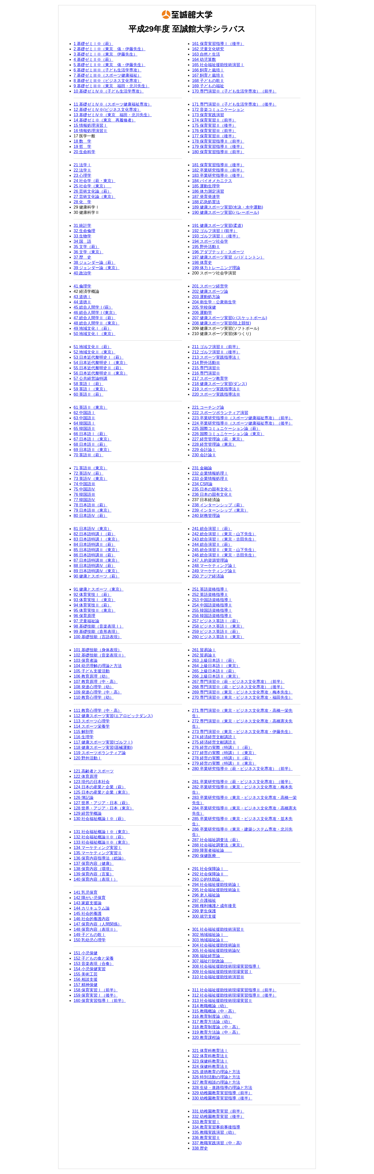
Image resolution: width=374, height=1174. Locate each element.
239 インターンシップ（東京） (220, 510)
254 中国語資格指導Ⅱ (212, 605)
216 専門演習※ (206, 373)
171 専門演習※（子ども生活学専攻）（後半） (234, 104)
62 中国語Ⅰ (84, 413)
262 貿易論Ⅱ (204, 655)
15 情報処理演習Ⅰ (90, 125)
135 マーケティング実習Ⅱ (98, 853)
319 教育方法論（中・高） (216, 1032)
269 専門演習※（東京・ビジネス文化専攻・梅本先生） (242, 692)
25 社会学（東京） (92, 186)
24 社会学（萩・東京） (94, 181)
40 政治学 (82, 273)
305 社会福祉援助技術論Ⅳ (216, 950)
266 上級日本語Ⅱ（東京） (216, 676)
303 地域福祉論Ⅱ (210, 940)
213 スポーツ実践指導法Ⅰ (216, 357)
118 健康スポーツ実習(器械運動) (103, 747)
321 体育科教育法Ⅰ (210, 1050)
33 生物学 (82, 236)
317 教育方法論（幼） (212, 1022)
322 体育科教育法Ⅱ (210, 1056)
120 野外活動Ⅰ (88, 758)
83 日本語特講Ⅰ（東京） (96, 539)
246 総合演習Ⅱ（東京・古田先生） (224, 555)
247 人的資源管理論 (210, 560)
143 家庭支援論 (88, 903)
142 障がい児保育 (90, 898)
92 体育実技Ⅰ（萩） (92, 594)
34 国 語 (82, 241)
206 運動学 (202, 312)
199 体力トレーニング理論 (216, 268)
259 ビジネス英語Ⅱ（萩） (216, 631)
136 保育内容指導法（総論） (100, 858)
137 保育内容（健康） (94, 863)
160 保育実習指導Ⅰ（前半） (100, 1000)
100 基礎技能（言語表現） (98, 637)
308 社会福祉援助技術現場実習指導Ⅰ (226, 966)
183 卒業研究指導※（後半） (218, 175)
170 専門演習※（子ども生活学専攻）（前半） (234, 91)
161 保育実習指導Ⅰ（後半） (218, 44)
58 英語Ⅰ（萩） (88, 384)
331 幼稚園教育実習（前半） (218, 1111)
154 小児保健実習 (90, 969)
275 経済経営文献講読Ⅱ (214, 742)
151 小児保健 (86, 953)
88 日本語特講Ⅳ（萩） (94, 565)
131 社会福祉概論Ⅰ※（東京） (102, 832)
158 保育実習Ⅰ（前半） (96, 990)
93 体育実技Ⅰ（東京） (94, 600)
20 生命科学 (84, 152)
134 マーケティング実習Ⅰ (98, 847)
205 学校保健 (204, 307)
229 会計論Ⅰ (204, 450)
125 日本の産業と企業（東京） (102, 792)
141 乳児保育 (86, 892)
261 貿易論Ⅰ (204, 650)
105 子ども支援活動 (92, 671)
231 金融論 (202, 468)
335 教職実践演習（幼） (214, 1132)
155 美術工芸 (86, 974)
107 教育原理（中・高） (96, 681)
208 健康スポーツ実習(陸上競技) (221, 323)
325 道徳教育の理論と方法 (216, 1072)
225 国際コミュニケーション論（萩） (226, 428)
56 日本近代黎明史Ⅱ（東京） (101, 373)
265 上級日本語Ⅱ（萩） (214, 671)
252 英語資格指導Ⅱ (210, 594)
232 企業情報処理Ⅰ (210, 473)
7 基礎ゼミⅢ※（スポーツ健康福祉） (107, 75)
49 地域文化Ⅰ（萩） (92, 328)
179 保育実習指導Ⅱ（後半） (218, 146)
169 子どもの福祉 (208, 86)
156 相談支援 (86, 979)
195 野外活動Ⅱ (206, 247)
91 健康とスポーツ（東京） (98, 589)
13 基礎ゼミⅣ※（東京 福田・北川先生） (113, 115)
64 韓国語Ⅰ (84, 423)
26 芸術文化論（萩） (92, 191)
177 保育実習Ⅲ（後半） (214, 136)
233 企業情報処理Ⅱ (210, 478)
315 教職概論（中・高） (214, 1011)
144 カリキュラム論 (92, 908)
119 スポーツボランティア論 (100, 753)
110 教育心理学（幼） (94, 697)
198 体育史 (202, 262)
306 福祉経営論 (208, 956)
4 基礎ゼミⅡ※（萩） (93, 59)
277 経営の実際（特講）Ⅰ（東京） (224, 753)
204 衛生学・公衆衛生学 (214, 302)
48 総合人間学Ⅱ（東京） (96, 323)
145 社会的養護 (88, 913)
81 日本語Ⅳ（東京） (92, 529)
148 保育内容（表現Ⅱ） (96, 929)
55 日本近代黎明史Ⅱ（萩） (98, 368)
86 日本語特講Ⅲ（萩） (94, 555)
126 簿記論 (84, 797)
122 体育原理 (86, 776)
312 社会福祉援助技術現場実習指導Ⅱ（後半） (234, 995)
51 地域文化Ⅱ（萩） (92, 347)
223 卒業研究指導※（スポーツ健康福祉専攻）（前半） (242, 418)
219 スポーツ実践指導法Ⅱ (216, 389)
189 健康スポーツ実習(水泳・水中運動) (227, 207)
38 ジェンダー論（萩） (94, 262)
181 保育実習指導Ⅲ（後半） (218, 165)
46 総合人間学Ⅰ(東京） (95, 312)
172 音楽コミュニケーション (218, 109)
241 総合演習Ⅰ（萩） (212, 529)
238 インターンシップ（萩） (218, 505)
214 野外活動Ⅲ (206, 362)
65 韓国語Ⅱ (84, 428)
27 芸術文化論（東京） (94, 196)
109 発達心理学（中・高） (98, 692)
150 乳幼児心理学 (90, 940)
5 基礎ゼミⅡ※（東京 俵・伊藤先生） (109, 65)
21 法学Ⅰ (82, 165)
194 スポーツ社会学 (210, 241)
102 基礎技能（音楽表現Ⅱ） (100, 655)
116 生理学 (84, 737)
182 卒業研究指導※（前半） (218, 170)
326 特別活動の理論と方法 (216, 1077)
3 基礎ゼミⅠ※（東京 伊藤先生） (105, 54)
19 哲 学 (82, 146)
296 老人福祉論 (206, 895)
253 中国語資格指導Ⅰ (212, 600)
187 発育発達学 (206, 196)
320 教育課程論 (206, 1037)
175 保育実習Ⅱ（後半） (214, 125)
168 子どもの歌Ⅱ (208, 80)
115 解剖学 (84, 732)
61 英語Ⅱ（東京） (90, 407)
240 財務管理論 (206, 515)
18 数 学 (82, 141)
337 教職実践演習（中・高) (216, 1143)
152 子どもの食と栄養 (94, 958)
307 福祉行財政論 (212, 961)
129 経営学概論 (88, 813)
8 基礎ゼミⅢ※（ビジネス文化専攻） (107, 80)
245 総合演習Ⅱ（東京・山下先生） (224, 550)
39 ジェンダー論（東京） (96, 268)
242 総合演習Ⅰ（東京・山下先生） (224, 534)
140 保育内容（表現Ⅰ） (96, 879)
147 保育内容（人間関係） (98, 924)
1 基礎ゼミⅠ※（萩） (93, 44)
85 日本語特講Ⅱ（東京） (96, 550)
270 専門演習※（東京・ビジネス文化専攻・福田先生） (242, 697)
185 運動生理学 (206, 186)
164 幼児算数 (204, 59)
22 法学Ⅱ (82, 170)
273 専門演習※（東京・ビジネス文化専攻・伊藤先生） (242, 732)
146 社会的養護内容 (92, 919)
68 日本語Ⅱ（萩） (90, 444)
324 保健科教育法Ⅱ (210, 1066)
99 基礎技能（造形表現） (96, 631)
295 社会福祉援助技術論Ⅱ (216, 890)
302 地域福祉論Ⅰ (210, 935)
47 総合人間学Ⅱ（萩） (94, 318)
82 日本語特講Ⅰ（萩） (94, 534)
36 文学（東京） (88, 252)
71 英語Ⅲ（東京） (90, 468)
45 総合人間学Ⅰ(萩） (93, 307)
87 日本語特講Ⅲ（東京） (96, 560)
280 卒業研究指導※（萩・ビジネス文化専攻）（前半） (242, 768)
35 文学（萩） (86, 247)
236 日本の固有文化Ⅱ (212, 494)
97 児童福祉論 (86, 621)
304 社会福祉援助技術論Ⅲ (216, 945)
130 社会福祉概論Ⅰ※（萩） (100, 819)
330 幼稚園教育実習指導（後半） (222, 1098)
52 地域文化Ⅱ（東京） (94, 352)
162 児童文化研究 (208, 49)
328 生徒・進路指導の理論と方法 (222, 1087)
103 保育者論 (86, 660)
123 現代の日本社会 (92, 782)
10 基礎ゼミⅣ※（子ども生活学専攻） (109, 91)
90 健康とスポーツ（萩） (96, 576)
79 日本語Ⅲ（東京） (92, 510)
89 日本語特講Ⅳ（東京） (96, 571)
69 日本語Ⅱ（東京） (92, 450)
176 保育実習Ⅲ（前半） (214, 131)
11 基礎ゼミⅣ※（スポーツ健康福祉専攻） (113, 104)
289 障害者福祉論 (212, 850)
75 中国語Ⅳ (84, 489)
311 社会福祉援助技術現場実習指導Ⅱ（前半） (234, 990)
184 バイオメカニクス (212, 181)
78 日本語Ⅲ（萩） (90, 505)
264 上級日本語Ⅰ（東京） (216, 666)
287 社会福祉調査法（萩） (216, 840)
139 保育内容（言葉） (94, 874)
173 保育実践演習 (208, 115)
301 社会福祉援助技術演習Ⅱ (218, 929)
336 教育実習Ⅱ (206, 1138)
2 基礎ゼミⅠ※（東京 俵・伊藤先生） (109, 49)
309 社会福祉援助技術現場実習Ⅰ (222, 971)
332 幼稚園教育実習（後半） (218, 1116)
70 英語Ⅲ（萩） (88, 455)
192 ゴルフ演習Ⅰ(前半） (214, 231)
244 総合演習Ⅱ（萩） (212, 544)
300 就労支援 (204, 916)
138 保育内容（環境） (94, 869)
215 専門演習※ (206, 368)
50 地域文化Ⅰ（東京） (94, 334)
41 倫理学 (82, 286)
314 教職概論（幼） (210, 1006)
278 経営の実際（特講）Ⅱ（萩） (222, 758)
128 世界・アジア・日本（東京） (104, 808)
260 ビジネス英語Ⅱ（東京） (218, 637)
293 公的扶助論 (208, 879)
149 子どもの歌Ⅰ (90, 935)
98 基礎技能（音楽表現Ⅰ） (98, 626)
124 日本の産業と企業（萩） (100, 787)
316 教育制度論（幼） (212, 1016)
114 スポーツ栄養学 (92, 726)
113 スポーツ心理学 (92, 721)
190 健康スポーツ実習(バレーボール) (225, 212)
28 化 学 (82, 202)
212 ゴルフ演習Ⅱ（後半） (216, 352)
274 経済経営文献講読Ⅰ (214, 737)
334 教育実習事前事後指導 (216, 1127)
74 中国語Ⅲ (84, 484)
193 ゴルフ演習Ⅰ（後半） (216, 236)
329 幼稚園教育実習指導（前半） (222, 1093)
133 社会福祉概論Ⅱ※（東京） (102, 842)
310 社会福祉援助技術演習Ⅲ (218, 977)
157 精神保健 (86, 985)
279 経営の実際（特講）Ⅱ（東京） (224, 763)
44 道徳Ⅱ (82, 302)
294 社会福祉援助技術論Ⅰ (216, 884)
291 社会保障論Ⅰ (210, 869)
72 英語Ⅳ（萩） (88, 473)
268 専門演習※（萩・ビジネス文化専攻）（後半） (238, 687)
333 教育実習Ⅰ (206, 1122)
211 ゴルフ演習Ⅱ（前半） (216, 347)
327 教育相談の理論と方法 (216, 1082)
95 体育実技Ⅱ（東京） (94, 610)
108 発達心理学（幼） (94, 687)
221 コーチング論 (208, 407)
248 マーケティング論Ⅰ (214, 565)
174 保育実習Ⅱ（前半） (214, 120)
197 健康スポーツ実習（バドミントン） (228, 257)
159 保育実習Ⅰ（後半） (96, 995)
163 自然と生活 (206, 54)
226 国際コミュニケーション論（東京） (228, 434)
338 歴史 (200, 1148)
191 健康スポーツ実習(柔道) (217, 225)
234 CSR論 (202, 484)
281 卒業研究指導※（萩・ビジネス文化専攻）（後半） (242, 782)
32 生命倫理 (84, 231)
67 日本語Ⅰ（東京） (92, 439)
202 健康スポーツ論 (210, 291)
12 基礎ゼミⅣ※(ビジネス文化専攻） (107, 109)
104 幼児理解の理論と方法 (98, 666)
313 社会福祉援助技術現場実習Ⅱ (222, 1000)
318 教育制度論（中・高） (216, 1027)
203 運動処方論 (206, 297)
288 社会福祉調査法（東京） (218, 845)
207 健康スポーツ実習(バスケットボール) (229, 318)
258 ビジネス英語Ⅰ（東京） (218, 626)
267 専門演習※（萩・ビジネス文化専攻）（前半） (238, 681)
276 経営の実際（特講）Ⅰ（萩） (222, 747)
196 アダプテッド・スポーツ (218, 252)
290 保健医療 (206, 856)
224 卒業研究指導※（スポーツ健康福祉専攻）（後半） (242, 423)
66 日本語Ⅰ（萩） (90, 434)
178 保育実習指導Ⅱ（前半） (218, 141)
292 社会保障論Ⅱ (210, 874)
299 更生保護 (204, 911)
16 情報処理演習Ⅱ (90, 131)
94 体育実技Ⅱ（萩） (92, 605)
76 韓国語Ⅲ (84, 494)
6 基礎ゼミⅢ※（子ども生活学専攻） (107, 70)
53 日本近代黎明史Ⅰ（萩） (98, 357)
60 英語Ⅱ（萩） (88, 394)
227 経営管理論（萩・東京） (218, 439)
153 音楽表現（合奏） (94, 963)
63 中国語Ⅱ (84, 418)
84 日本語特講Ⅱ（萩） (94, 544)
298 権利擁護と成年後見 (214, 906)
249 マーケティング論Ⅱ (214, 571)
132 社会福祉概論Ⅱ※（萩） (100, 837)
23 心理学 (82, 175)
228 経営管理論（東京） (214, 444)
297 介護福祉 (204, 900)
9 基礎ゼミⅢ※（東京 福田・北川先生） (111, 86)
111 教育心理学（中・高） (98, 710)
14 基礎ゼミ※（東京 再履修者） (105, 120)
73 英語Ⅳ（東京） (90, 478)
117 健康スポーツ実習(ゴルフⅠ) (103, 742)
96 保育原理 (84, 616)
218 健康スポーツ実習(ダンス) (219, 384)
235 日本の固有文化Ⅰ (212, 489)
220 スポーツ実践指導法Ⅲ (216, 394)
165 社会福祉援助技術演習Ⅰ (218, 65)
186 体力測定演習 (208, 191)
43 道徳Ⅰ (82, 297)
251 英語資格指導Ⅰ (210, 589)
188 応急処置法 (206, 202)
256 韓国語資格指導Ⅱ (212, 616)
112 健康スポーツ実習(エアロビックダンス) (113, 716)
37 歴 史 (82, 257)
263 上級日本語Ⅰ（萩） (214, 660)
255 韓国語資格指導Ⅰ (212, 610)
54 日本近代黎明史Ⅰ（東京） (101, 362)
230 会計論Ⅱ (204, 455)
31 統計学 (82, 225)
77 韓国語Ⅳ (84, 500)
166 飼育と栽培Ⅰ (208, 70)
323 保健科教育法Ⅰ (210, 1061)
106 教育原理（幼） (92, 676)
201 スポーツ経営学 (210, 286)
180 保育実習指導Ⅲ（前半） (218, 152)
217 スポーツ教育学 (210, 378)
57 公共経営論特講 (90, 378)
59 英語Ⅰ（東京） (90, 389)
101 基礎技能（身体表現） (98, 650)
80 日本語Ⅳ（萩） (90, 515)
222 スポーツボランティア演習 (220, 413)
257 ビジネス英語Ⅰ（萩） (216, 621)
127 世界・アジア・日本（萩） (102, 803)
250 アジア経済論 (208, 576)
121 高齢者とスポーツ (94, 771)
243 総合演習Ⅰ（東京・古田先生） (224, 539)
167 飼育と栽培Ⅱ (208, 75)
